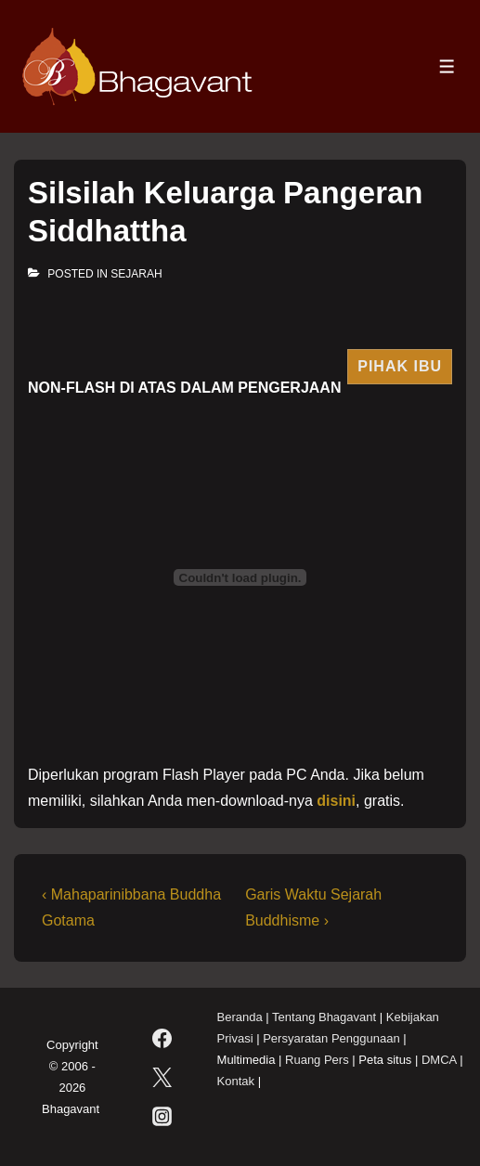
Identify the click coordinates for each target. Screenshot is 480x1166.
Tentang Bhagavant (324, 1017)
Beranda (240, 1017)
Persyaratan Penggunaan (331, 1038)
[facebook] (162, 1038)
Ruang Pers (317, 1060)
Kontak (235, 1081)
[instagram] (162, 1116)
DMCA (439, 1060)
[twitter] (162, 1077)
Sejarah (136, 273)
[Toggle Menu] (447, 66)
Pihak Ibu (399, 366)
